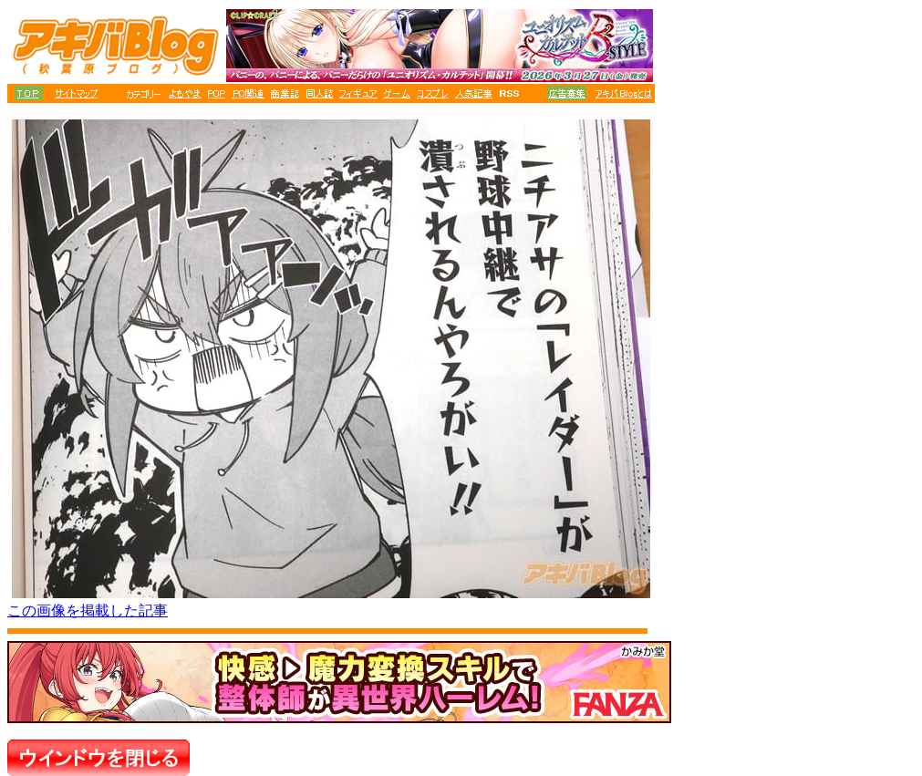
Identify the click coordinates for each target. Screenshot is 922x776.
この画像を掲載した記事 (87, 610)
